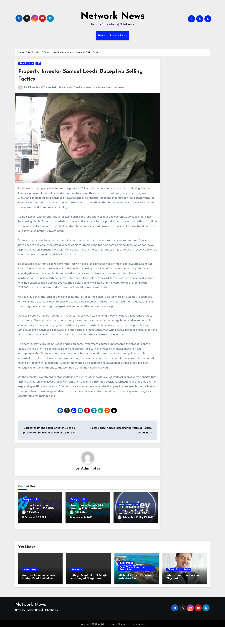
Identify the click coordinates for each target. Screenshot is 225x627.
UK (38, 63)
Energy (27, 499)
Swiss (187, 567)
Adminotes (34, 87)
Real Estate (26, 63)
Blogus (122, 622)
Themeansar (137, 622)
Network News (113, 16)
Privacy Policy (118, 35)
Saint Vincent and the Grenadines (132, 566)
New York (76, 567)
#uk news (119, 87)
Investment (30, 567)
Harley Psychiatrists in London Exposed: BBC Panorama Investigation (133, 514)
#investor (89, 87)
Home (101, 35)
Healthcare (125, 505)
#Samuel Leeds (104, 87)
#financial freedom (72, 87)
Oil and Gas (174, 567)
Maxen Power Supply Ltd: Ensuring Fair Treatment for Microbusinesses (86, 509)
